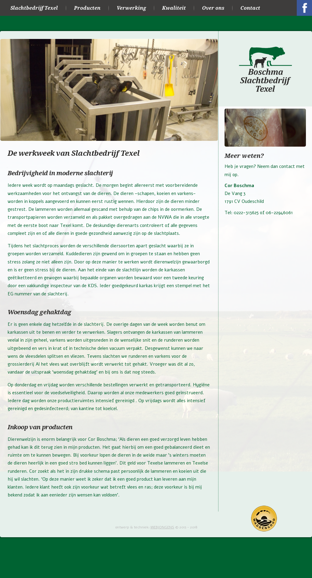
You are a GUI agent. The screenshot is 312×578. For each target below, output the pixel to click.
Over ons (213, 8)
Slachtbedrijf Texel (34, 8)
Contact (250, 8)
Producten (87, 8)
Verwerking (131, 8)
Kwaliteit (174, 8)
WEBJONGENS (162, 527)
